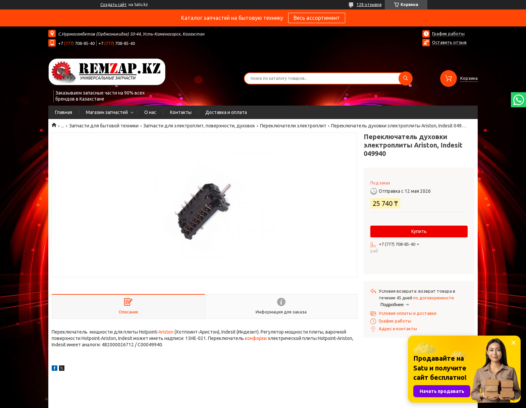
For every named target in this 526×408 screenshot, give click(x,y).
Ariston (165, 332)
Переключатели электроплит (293, 125)
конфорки (256, 338)
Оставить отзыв (449, 42)
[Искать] (406, 78)
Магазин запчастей (107, 112)
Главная (63, 112)
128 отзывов (369, 4)
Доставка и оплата (226, 112)
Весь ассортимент (317, 18)
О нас (150, 112)
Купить (419, 231)
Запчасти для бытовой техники (104, 125)
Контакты (181, 112)
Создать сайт (113, 4)
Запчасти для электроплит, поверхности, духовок (199, 125)
